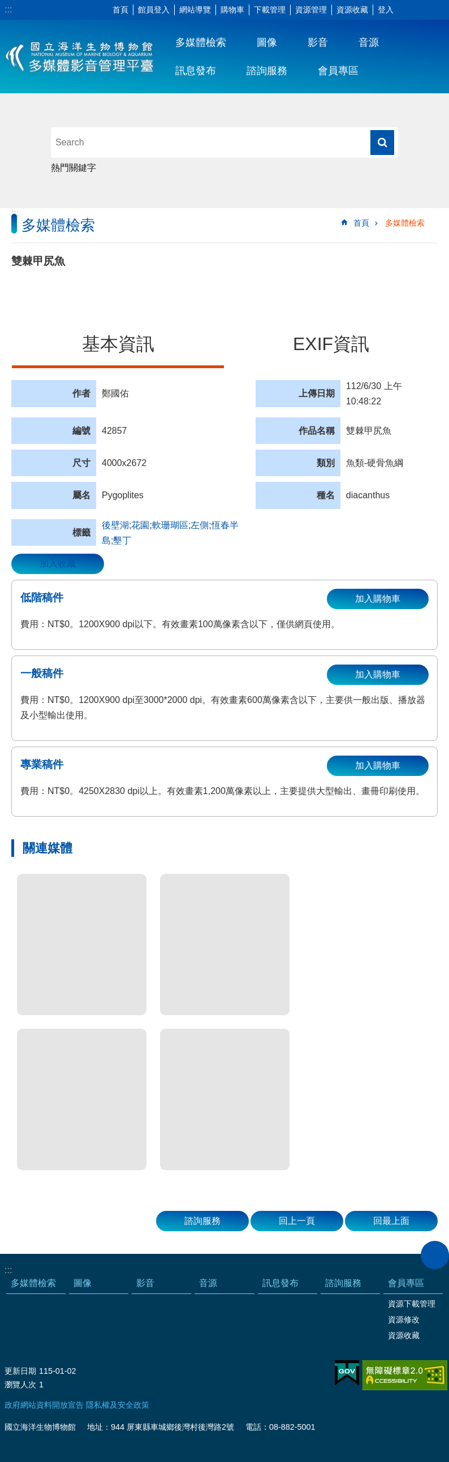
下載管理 (270, 9)
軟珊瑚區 (170, 525)
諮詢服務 (267, 70)
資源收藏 (352, 9)
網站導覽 (195, 9)
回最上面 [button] (391, 1221)
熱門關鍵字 (73, 167)
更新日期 (20, 1370)
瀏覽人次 (20, 1384)
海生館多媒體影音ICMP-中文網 (80, 56)
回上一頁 (297, 1221)
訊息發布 (195, 70)
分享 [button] (423, 10)
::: (8, 9)
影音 (318, 42)
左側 (200, 525)
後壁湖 (115, 525)
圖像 (267, 42)
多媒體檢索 (200, 42)
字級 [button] (406, 10)
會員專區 (338, 70)
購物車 (232, 9)
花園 (140, 525)
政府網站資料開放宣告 (44, 1404)
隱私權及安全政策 (117, 1404)
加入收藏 (58, 563)
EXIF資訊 (331, 344)
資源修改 (404, 1319)
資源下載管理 (411, 1303)
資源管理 (311, 9)
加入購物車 (377, 598)
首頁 (120, 9)
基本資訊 (118, 344)
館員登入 (154, 9)
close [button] (435, 1255)
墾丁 (122, 540)
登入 (386, 9)
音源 (369, 42)
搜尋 (382, 142)
